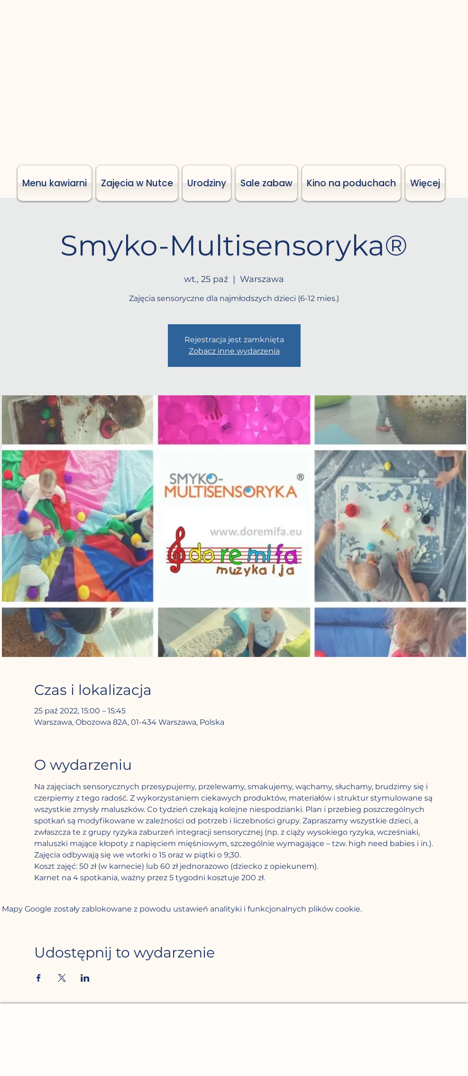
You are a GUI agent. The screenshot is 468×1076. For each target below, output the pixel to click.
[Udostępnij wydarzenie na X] (61, 978)
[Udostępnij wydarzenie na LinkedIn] (85, 978)
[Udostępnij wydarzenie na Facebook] (38, 978)
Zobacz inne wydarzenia (234, 351)
